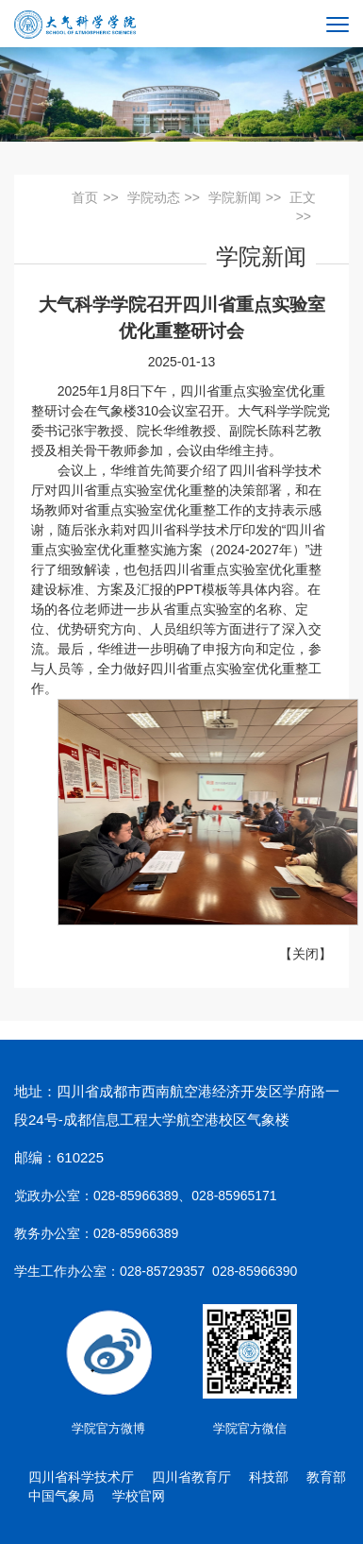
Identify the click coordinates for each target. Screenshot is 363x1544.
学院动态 (153, 197)
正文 (302, 197)
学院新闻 (234, 197)
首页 (85, 197)
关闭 (305, 953)
